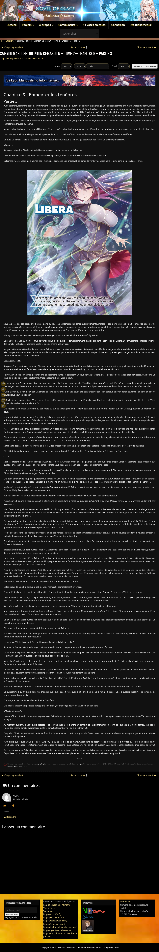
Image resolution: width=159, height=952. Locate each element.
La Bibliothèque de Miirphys (56, 905)
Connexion (125, 901)
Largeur (57, 66)
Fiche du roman (78, 47)
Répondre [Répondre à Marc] (10, 817)
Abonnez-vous (12, 914)
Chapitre (10, 41)
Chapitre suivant (146, 47)
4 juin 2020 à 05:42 (21, 799)
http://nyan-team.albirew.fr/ (57, 930)
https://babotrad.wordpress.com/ (59, 927)
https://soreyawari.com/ (55, 920)
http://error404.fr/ (52, 914)
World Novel (49, 908)
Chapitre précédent (12, 47)
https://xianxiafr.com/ (54, 924)
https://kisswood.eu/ (53, 917)
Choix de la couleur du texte (144, 66)
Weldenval (48, 911)
